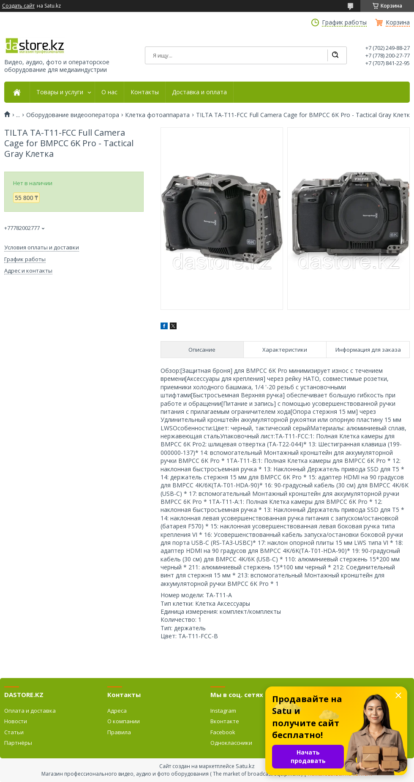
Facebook (222, 732)
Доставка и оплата (199, 92)
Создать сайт (18, 6)
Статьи (14, 732)
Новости (15, 721)
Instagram (223, 710)
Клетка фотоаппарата (157, 115)
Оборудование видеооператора (72, 115)
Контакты (145, 92)
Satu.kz (245, 766)
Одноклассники (231, 742)
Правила (119, 732)
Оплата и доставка (30, 710)
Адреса (117, 710)
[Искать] (335, 55)
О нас (109, 92)
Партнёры (18, 742)
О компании (123, 721)
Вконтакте (224, 721)
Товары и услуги (59, 92)
